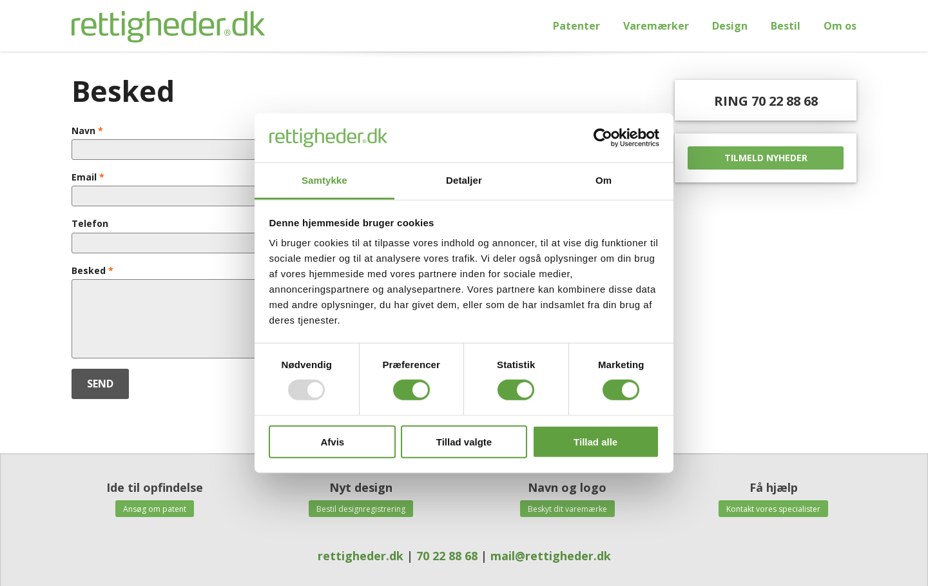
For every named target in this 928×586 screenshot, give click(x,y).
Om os (840, 26)
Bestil (785, 26)
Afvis (332, 441)
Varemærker (656, 26)
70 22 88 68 (447, 555)
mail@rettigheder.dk (550, 555)
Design (730, 26)
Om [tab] (603, 180)
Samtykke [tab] (324, 180)
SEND (100, 383)
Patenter (576, 26)
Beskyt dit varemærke (567, 508)
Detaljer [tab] (464, 180)
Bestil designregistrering (360, 508)
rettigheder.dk (362, 555)
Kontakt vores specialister (773, 508)
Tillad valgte (464, 441)
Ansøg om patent (154, 508)
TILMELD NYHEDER (765, 157)
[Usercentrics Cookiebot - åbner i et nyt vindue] (602, 138)
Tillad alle (595, 441)
